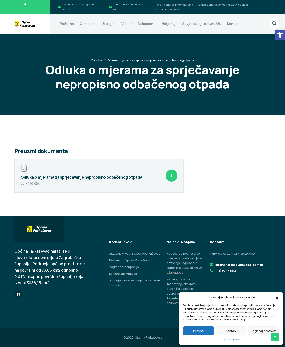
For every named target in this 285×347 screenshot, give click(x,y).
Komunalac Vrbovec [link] (123, 274)
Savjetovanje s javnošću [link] (201, 23)
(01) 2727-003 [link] (225, 271)
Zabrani (231, 331)
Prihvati (198, 331)
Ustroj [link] (106, 23)
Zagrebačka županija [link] (124, 267)
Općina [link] (86, 23)
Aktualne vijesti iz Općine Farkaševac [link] (134, 253)
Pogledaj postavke (264, 331)
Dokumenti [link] (147, 23)
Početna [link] (67, 23)
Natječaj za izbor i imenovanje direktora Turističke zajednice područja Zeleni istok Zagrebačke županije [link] (181, 288)
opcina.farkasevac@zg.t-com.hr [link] (239, 265)
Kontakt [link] (233, 23)
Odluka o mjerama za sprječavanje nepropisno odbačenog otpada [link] (81, 177)
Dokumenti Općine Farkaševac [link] (130, 260)
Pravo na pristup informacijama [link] (173, 4)
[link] (280, 35)
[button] (277, 297)
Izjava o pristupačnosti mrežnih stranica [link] (223, 4)
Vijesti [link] (126, 23)
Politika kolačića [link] (231, 339)
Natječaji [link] (168, 23)
